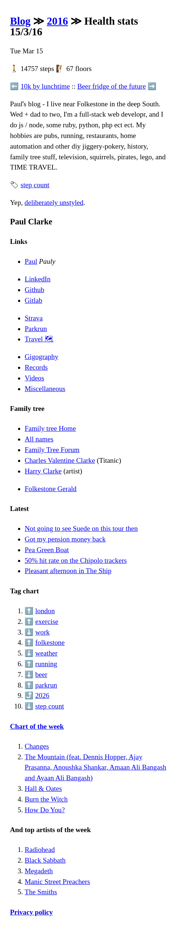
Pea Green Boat (47, 550)
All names (39, 439)
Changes (37, 746)
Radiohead (40, 849)
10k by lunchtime (45, 86)
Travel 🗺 (39, 339)
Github (34, 290)
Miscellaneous (45, 389)
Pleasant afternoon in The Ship (68, 571)
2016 (57, 21)
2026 (42, 695)
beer (41, 674)
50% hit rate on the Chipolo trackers (76, 560)
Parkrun (36, 329)
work (42, 632)
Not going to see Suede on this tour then (81, 528)
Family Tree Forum (52, 450)
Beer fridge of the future (111, 86)
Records (36, 367)
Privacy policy (31, 912)
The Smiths (41, 892)
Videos (34, 378)
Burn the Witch (46, 799)
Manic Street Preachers (57, 881)
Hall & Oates (43, 788)
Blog (20, 21)
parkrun (46, 685)
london (45, 611)
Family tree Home (50, 428)
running (46, 664)
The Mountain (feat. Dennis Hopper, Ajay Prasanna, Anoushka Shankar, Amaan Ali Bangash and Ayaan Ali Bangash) (95, 767)
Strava (34, 318)
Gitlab (33, 300)
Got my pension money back (65, 539)
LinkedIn (37, 279)
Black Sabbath (45, 860)
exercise (46, 621)
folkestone (50, 642)
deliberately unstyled (54, 202)
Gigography (41, 357)
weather (46, 653)
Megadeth (39, 871)
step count (35, 185)
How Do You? (45, 810)
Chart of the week (37, 726)
